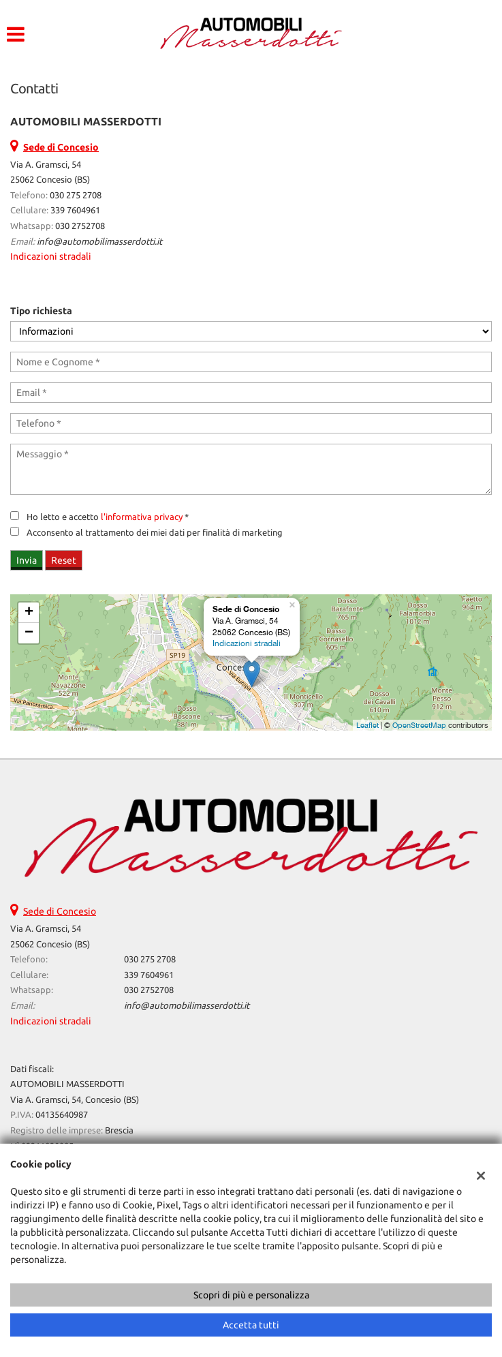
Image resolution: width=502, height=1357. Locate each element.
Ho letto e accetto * (108, 517)
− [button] (29, 633)
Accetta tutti (251, 1325)
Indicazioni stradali (50, 256)
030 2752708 (80, 226)
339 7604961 (75, 210)
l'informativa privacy (142, 517)
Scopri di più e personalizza (251, 1295)
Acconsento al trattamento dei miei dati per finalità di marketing (155, 533)
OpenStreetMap (419, 725)
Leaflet (367, 725)
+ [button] (29, 613)
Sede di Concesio (59, 911)
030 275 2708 (75, 195)
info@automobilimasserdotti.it (99, 242)
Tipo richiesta (41, 310)
